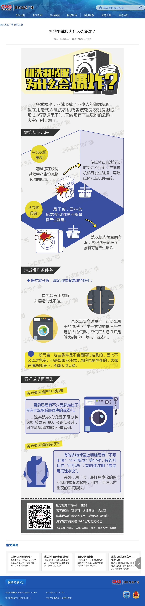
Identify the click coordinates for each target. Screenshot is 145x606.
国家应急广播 (6, 24)
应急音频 (106, 15)
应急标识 (123, 15)
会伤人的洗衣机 (85, 556)
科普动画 (38, 15)
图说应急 (89, 15)
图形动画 (72, 15)
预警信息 (20, 15)
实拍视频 (55, 15)
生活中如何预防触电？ (22, 556)
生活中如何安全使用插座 (56, 556)
